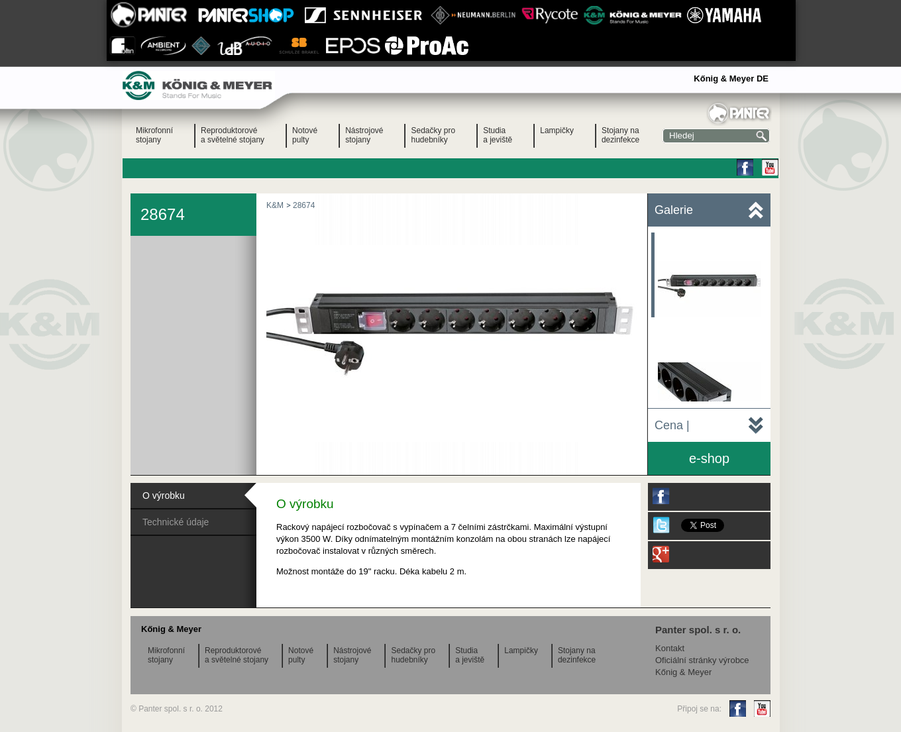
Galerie (674, 210)
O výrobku (163, 495)
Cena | (672, 425)
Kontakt (669, 648)
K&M (275, 205)
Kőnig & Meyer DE (731, 78)
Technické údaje (175, 522)
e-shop (709, 458)
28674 (304, 205)
